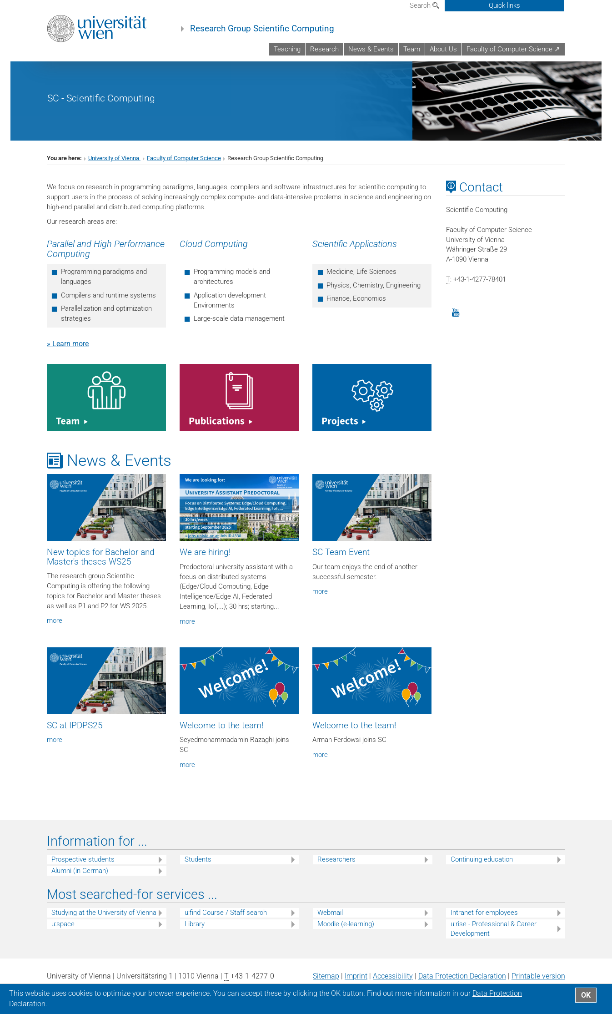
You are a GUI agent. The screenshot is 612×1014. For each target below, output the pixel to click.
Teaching (287, 49)
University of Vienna (114, 158)
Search (424, 5)
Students (198, 859)
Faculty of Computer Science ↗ (513, 49)
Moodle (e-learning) (345, 924)
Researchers (336, 859)
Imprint (356, 976)
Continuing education (482, 859)
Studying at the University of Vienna (103, 912)
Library (195, 924)
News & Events (371, 49)
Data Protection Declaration (462, 976)
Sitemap (326, 976)
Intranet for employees (484, 912)
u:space (63, 924)
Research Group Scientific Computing (262, 29)
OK (586, 995)
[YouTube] (456, 313)
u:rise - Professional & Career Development (494, 929)
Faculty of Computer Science (184, 158)
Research (324, 49)
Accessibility (393, 976)
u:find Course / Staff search (226, 912)
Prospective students (83, 859)
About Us (443, 49)
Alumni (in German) (79, 871)
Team (411, 49)
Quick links (504, 5)
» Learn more (68, 343)
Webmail (330, 912)
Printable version (538, 976)
